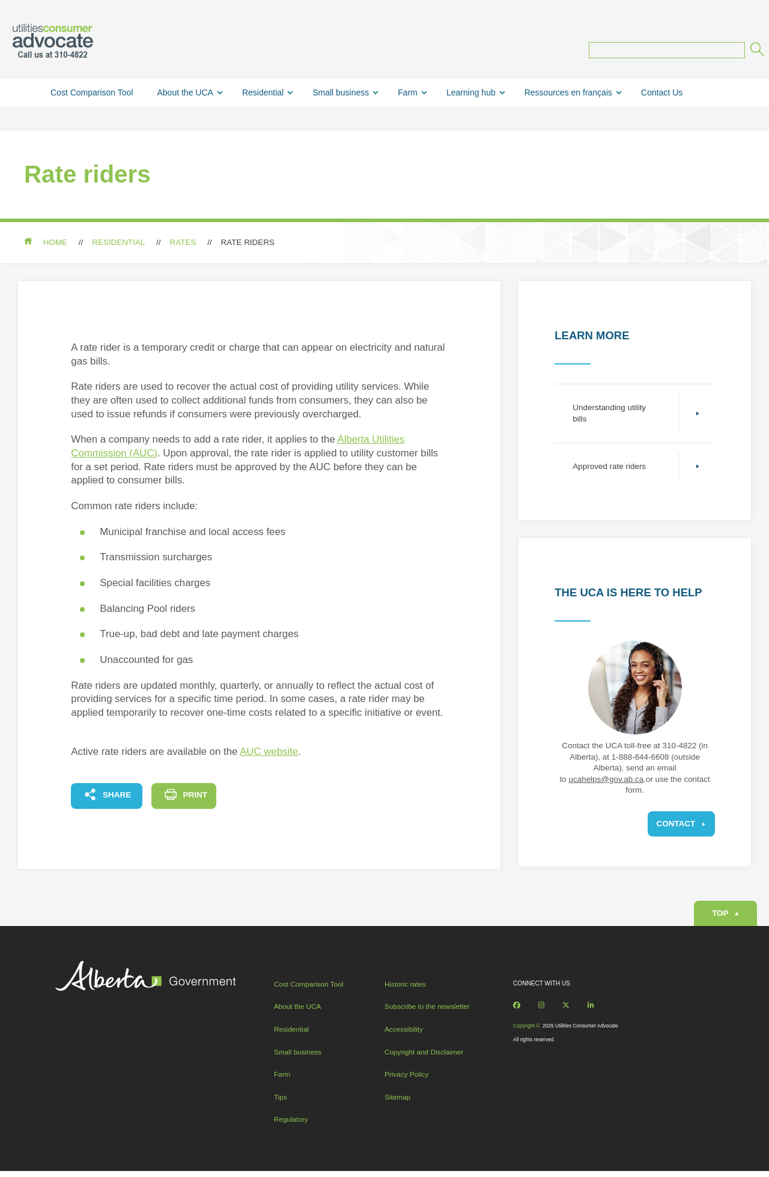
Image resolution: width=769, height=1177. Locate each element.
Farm (408, 93)
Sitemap (397, 1100)
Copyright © (525, 1030)
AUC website (269, 752)
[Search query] (667, 51)
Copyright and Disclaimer (423, 1055)
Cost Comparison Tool (91, 93)
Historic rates (405, 987)
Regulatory (292, 1123)
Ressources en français (568, 93)
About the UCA (185, 93)
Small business (340, 93)
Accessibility (403, 1033)
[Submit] (756, 51)
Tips (281, 1100)
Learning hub (471, 93)
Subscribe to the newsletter (427, 1010)
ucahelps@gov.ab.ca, (607, 779)
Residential (263, 93)
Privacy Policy (406, 1078)
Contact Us (661, 93)
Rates (183, 242)
